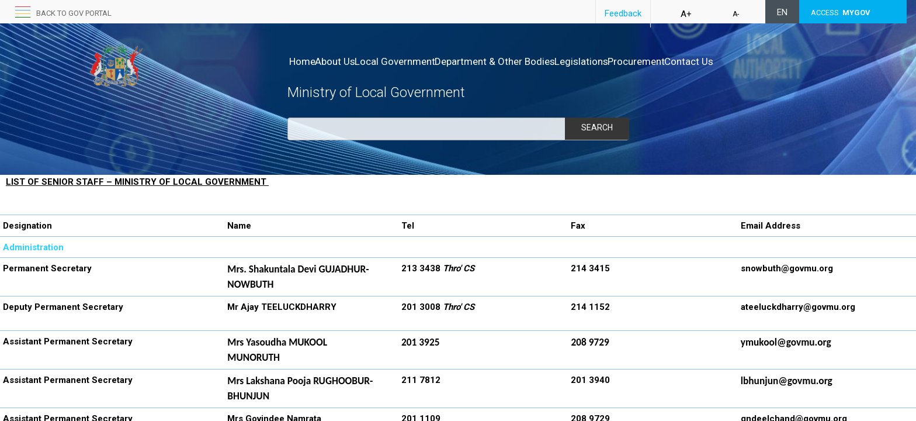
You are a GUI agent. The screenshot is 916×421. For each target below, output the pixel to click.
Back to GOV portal (74, 13)
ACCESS (840, 12)
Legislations (630, 61)
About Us (347, 61)
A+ (686, 14)
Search (596, 127)
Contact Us (762, 61)
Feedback (623, 13)
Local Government (419, 61)
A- (736, 14)
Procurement (697, 61)
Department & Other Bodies (531, 61)
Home (302, 61)
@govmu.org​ (807, 268)
